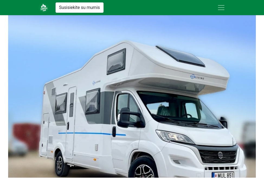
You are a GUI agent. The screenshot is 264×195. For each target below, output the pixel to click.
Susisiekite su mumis (79, 7)
